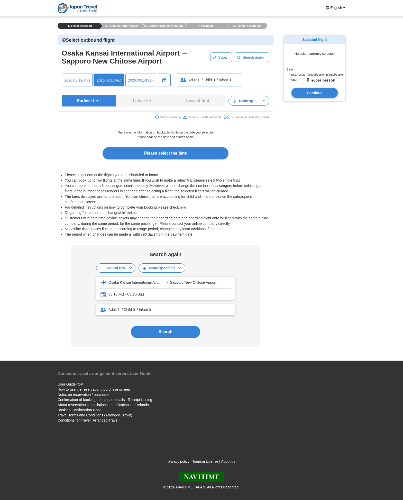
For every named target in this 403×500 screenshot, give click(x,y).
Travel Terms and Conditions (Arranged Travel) (95, 415)
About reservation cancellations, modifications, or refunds (103, 405)
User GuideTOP (70, 384)
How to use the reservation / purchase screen (94, 389)
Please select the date (165, 153)
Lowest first (197, 101)
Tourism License (205, 461)
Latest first (143, 101)
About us (228, 461)
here (182, 207)
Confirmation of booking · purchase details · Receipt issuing (105, 400)
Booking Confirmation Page (79, 410)
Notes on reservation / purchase (83, 394)
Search (165, 331)
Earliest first (89, 101)
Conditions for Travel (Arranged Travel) (89, 420)
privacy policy (178, 461)
